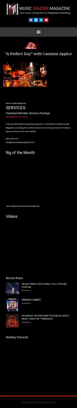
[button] (38, 32)
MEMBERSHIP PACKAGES (17, 117)
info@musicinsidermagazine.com (20, 142)
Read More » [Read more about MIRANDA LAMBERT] (26, 303)
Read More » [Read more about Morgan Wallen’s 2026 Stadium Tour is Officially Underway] (26, 290)
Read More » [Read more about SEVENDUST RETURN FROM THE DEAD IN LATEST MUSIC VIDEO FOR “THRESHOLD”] (26, 322)
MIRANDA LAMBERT (31, 300)
